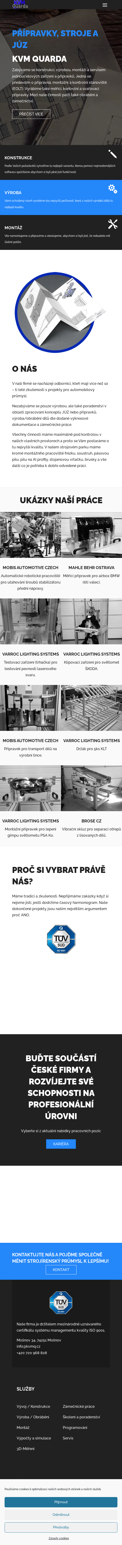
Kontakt (61, 1270)
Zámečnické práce (79, 1406)
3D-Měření (25, 1449)
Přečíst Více (31, 114)
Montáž (23, 1427)
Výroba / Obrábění (33, 1417)
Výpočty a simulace (34, 1438)
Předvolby (61, 1527)
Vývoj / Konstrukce (33, 1406)
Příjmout (61, 1502)
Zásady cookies (59, 1538)
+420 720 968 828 (32, 1353)
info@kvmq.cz (28, 1346)
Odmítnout (61, 1515)
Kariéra (61, 1144)
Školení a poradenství (81, 1417)
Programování (75, 1427)
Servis (68, 1438)
